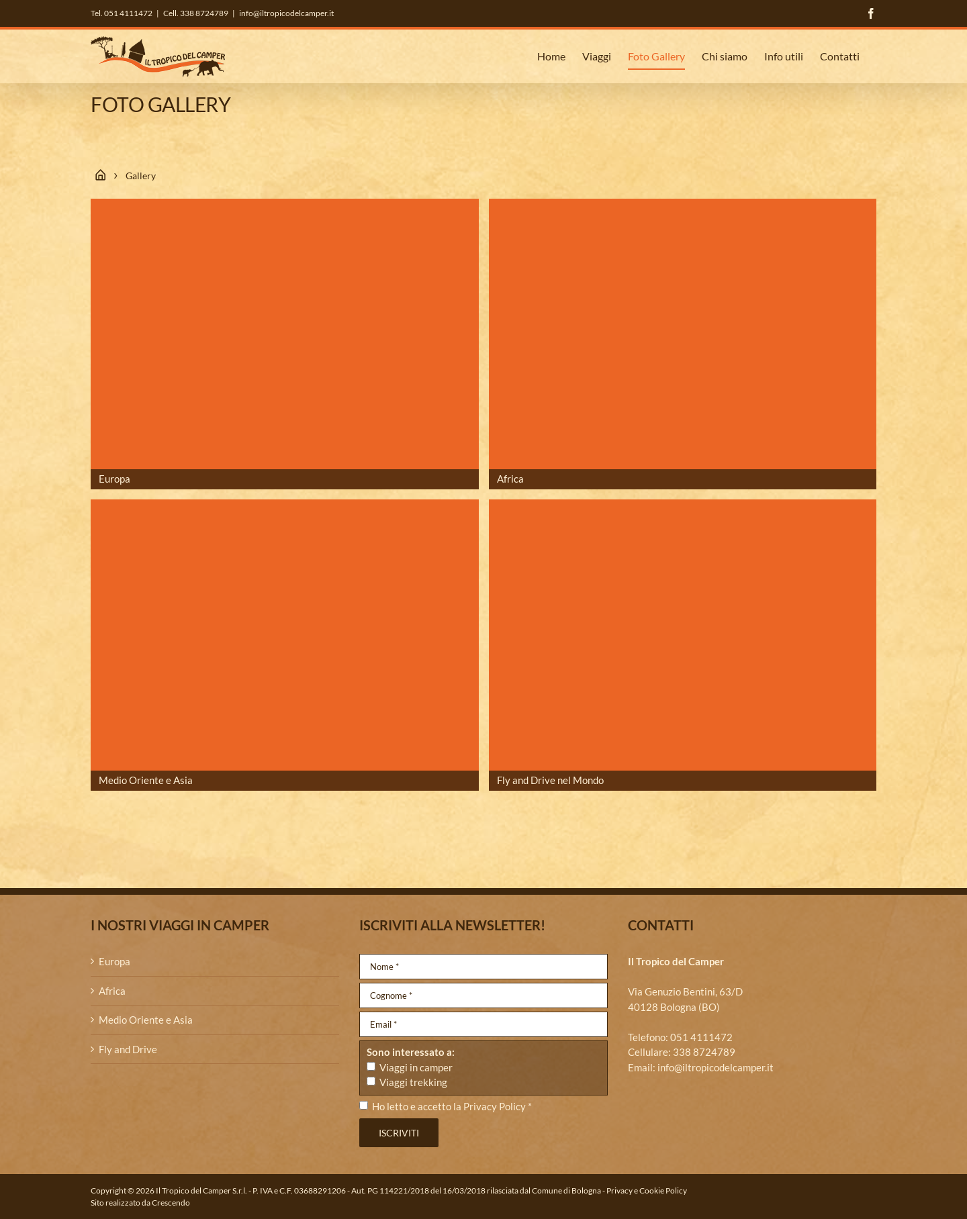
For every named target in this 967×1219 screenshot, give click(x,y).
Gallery (141, 175)
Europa (114, 961)
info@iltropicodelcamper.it (286, 13)
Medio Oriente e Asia (146, 1020)
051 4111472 (701, 1037)
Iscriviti (399, 1132)
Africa (112, 991)
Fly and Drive (128, 1049)
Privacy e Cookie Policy (646, 1190)
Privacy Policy (494, 1106)
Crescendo (171, 1203)
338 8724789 (704, 1052)
